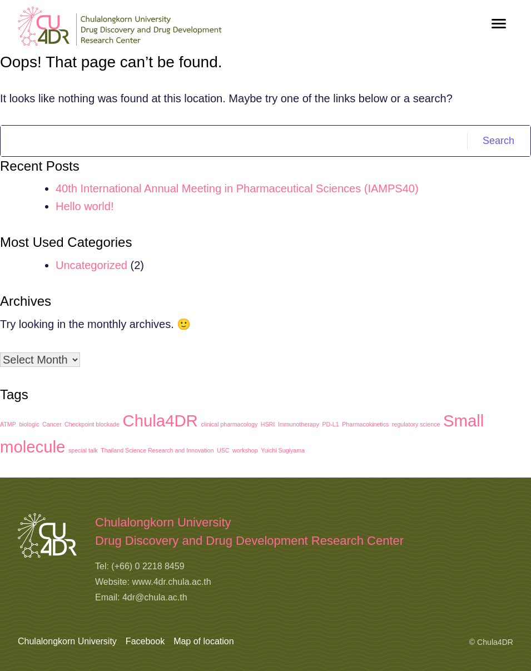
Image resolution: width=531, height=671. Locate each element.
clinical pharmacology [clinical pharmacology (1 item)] (229, 424)
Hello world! (84, 206)
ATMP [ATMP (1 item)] (8, 424)
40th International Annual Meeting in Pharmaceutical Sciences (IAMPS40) (237, 188)
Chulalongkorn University (67, 641)
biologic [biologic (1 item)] (29, 424)
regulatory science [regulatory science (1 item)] (416, 424)
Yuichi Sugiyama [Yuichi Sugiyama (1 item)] (283, 450)
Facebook (145, 641)
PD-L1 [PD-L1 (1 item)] (330, 424)
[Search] (234, 141)
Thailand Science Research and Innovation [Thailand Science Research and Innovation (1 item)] (157, 450)
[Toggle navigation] (498, 23)
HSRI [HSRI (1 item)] (268, 424)
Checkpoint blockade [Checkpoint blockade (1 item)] (92, 424)
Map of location (203, 641)
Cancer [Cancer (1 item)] (51, 424)
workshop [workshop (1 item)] (245, 450)
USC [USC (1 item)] (223, 450)
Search (498, 140)
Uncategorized (91, 265)
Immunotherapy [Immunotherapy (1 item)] (298, 424)
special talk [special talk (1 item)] (83, 450)
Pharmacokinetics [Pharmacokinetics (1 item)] (365, 424)
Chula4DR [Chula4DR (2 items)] (160, 420)
